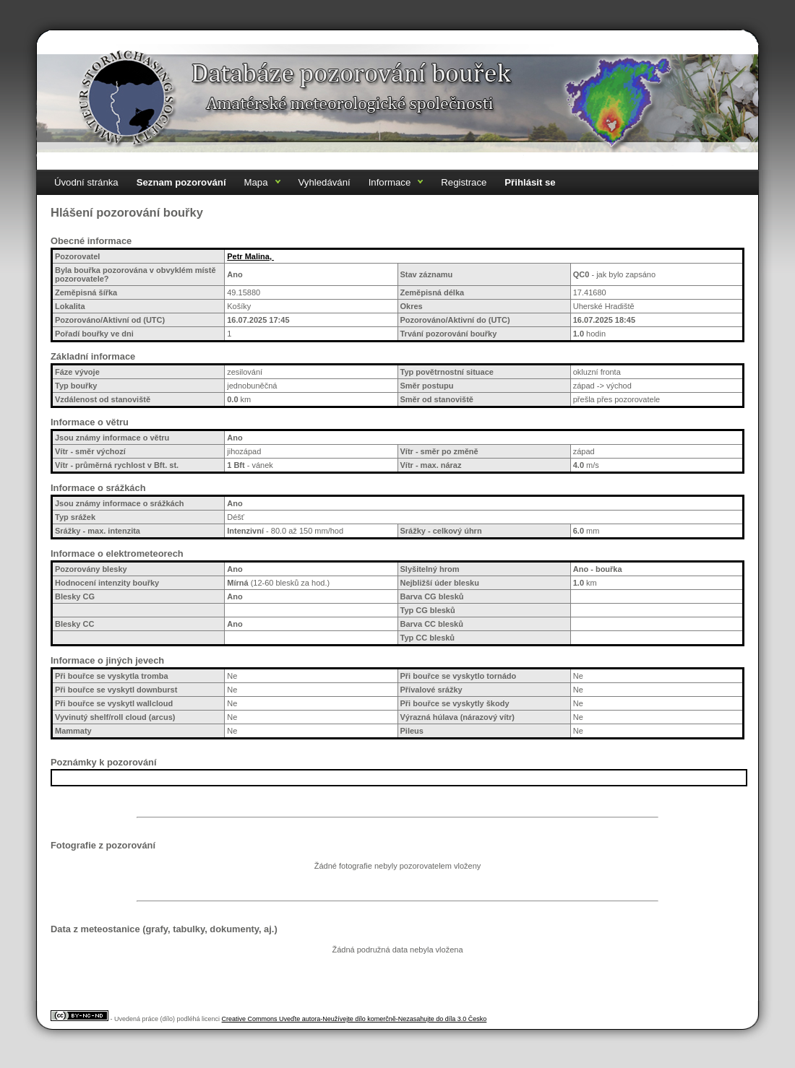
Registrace (463, 182)
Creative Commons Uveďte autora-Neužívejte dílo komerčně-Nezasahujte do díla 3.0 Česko (354, 1019)
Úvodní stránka (86, 182)
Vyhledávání (324, 182)
